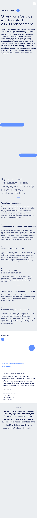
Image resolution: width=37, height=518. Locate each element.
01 (2, 339)
